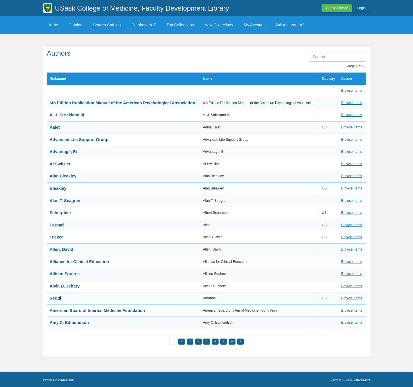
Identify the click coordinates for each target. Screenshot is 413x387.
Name (208, 79)
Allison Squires (65, 273)
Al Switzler (60, 164)
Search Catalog (107, 25)
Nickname (58, 79)
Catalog (75, 25)
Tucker (56, 237)
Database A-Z (143, 25)
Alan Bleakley (63, 176)
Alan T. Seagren (65, 200)
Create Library (337, 8)
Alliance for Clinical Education (79, 261)
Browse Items (351, 91)
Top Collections (180, 25)
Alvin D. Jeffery (65, 286)
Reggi (55, 298)
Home (52, 25)
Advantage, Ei (63, 151)
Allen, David (61, 249)
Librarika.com (361, 379)
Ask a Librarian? (289, 25)
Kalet (55, 127)
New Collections (218, 25)
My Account (254, 25)
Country (328, 79)
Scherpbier (60, 212)
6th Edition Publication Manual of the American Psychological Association (122, 103)
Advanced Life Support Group (79, 139)
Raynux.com (65, 379)
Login (361, 8)
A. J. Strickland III (67, 115)
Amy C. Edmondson (69, 322)
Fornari (57, 225)
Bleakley (58, 188)
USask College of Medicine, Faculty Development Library (142, 8)
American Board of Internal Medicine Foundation (97, 310)
